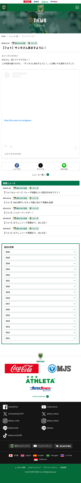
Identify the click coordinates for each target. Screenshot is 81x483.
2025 (8, 257)
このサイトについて (34, 467)
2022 (8, 275)
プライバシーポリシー (50, 467)
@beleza (47, 428)
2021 (8, 280)
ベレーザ (34, 43)
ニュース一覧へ (38, 174)
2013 (8, 326)
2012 (8, 332)
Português (52, 455)
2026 (8, 252)
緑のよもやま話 (20, 43)
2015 (8, 315)
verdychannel (49, 407)
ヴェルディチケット (44, 446)
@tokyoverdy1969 (12, 435)
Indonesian (40, 459)
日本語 (13, 455)
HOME (3, 36)
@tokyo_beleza (50, 413)
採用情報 (63, 467)
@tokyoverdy (10, 428)
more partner (38, 396)
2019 (8, 292)
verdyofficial (10, 407)
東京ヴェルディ (4, 7)
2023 (8, 269)
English (26, 455)
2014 (8, 321)
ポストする (40, 169)
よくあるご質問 (20, 467)
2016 (8, 309)
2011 (8, 338)
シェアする (17, 169)
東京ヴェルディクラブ (22, 446)
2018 (8, 298)
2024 (8, 263)
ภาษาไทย (66, 455)
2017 (8, 303)
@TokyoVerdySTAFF (13, 413)
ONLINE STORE (65, 446)
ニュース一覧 (13, 36)
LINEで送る (64, 169)
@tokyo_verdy (11, 420)
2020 (8, 286)
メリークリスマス (13, 154)
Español (38, 455)
